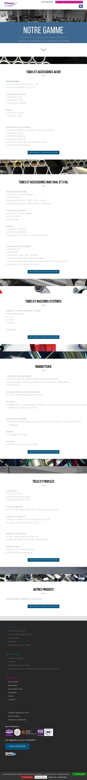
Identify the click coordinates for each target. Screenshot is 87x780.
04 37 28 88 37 (46, 2)
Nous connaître (13, 682)
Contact (11, 696)
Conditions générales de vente (18, 712)
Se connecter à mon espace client (69, 2)
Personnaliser (41, 777)
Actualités (11, 699)
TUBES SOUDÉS (12, 81)
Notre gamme (12, 685)
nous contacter (17, 746)
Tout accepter (79, 774)
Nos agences (12, 692)
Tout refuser (27, 777)
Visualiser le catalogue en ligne (43, 152)
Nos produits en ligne (15, 689)
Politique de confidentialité (17, 720)
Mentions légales (14, 716)
